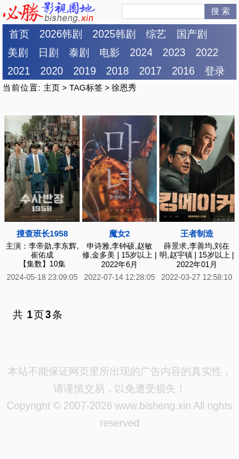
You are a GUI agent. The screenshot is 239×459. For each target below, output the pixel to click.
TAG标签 (86, 87)
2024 (141, 52)
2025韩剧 (114, 34)
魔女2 (119, 233)
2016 (183, 71)
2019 (84, 71)
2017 (150, 71)
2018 (117, 71)
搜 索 (220, 11)
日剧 (48, 52)
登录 (215, 71)
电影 (109, 52)
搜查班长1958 (42, 233)
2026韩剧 (61, 34)
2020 (51, 71)
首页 (19, 34)
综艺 (156, 34)
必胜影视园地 (51, 12)
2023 (174, 52)
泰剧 (79, 52)
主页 (51, 87)
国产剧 (192, 34)
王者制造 (197, 233)
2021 (19, 71)
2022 (207, 52)
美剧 (18, 52)
